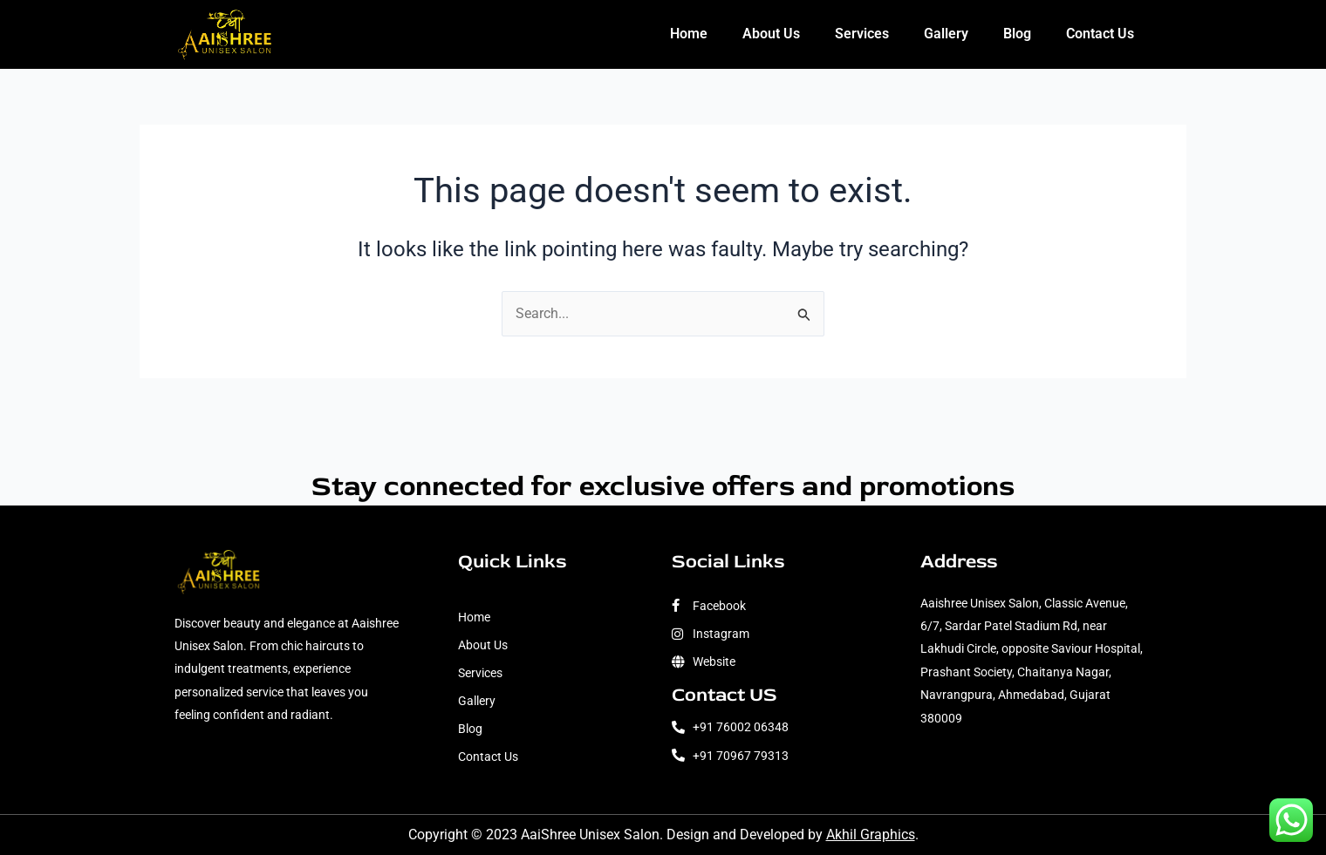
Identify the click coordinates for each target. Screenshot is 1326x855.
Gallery (946, 33)
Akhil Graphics (870, 834)
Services (862, 33)
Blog (1017, 33)
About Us (771, 33)
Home (688, 33)
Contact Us (1100, 33)
